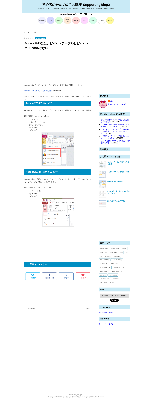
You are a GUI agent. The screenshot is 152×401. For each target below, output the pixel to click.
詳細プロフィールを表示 (117, 104)
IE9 (101, 256)
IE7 (127, 252)
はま (112, 101)
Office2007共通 (104, 260)
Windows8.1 (113, 275)
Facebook (49, 276)
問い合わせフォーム (106, 312)
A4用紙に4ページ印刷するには (118, 172)
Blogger (79, 395)
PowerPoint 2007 (105, 267)
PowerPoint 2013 (118, 267)
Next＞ (88, 308)
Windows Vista (104, 271)
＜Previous (31, 308)
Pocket (83, 276)
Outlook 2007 (104, 263)
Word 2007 (116, 279)
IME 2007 (108, 256)
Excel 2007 (103, 252)
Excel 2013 (113, 252)
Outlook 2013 (115, 263)
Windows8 (103, 275)
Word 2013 (103, 282)
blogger (124, 248)
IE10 (121, 252)
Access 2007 (104, 248)
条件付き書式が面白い (115, 181)
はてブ (66, 276)
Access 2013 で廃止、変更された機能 (38, 91)
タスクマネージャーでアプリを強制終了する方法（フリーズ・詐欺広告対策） (115, 131)
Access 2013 (115, 248)
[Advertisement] (57, 67)
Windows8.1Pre (105, 279)
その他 (112, 282)
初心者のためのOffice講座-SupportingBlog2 (76, 5)
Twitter (33, 276)
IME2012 (117, 256)
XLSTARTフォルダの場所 (116, 201)
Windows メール (117, 271)
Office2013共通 (117, 260)
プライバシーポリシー (107, 324)
